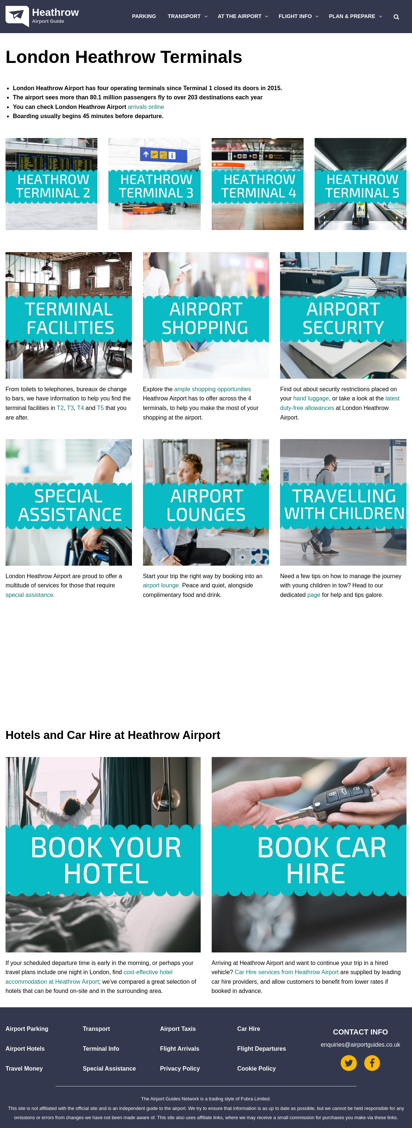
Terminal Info (101, 1049)
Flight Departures (261, 1049)
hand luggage (311, 398)
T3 (70, 408)
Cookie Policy (256, 1068)
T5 (100, 408)
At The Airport (244, 16)
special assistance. (30, 595)
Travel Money (24, 1068)
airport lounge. (161, 585)
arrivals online (146, 107)
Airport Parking (27, 1029)
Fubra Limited (255, 1099)
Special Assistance (109, 1068)
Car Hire (248, 1029)
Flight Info (299, 16)
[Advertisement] (206, 672)
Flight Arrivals (179, 1049)
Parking (144, 16)
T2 (60, 408)
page (313, 595)
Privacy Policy (180, 1068)
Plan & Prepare (356, 16)
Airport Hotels (25, 1049)
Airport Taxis (178, 1029)
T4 (80, 408)
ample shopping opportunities (212, 389)
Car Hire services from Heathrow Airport (287, 972)
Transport (188, 16)
